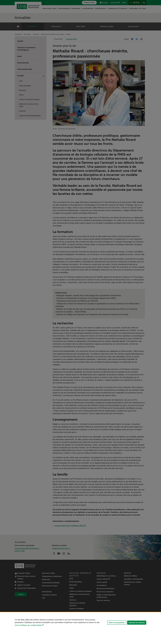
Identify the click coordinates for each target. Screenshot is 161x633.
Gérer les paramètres (117, 623)
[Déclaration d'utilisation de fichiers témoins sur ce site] (80, 622)
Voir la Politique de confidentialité (28, 625)
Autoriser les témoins (137, 623)
